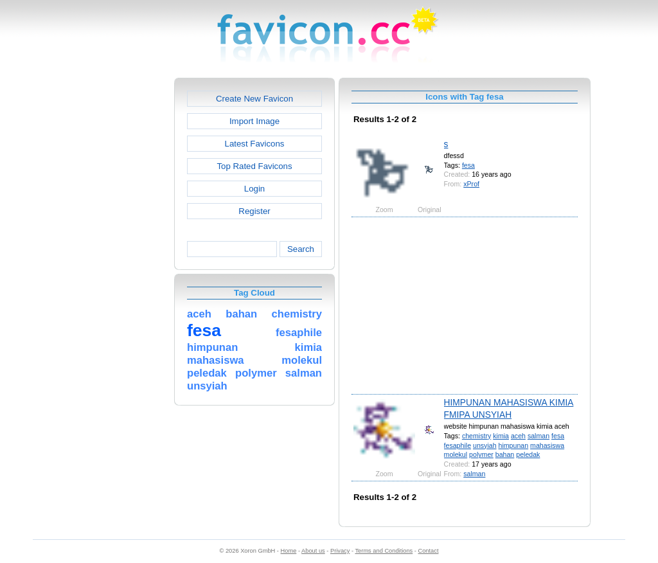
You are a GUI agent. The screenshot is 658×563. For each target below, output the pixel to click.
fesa (468, 165)
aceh (518, 436)
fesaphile (457, 445)
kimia (501, 436)
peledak (528, 454)
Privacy (340, 551)
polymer (481, 454)
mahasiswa (547, 445)
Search (300, 249)
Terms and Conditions (384, 551)
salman (538, 436)
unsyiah (485, 445)
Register (254, 211)
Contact (428, 551)
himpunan (514, 445)
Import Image (254, 121)
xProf (471, 184)
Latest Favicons (255, 143)
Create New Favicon (254, 98)
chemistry (476, 436)
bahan (505, 454)
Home (289, 551)
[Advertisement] (118, 270)
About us (313, 551)
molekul (456, 454)
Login (254, 188)
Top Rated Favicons (254, 166)
